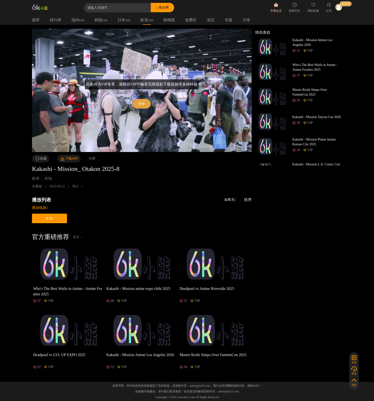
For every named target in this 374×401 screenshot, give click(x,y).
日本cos (124, 20)
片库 (246, 20)
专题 (228, 20)
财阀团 (169, 20)
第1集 (49, 218)
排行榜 (55, 20)
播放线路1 (40, 208)
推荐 (36, 20)
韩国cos (100, 20)
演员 (210, 20)
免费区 (191, 20)
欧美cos (146, 20)
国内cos (78, 20)
